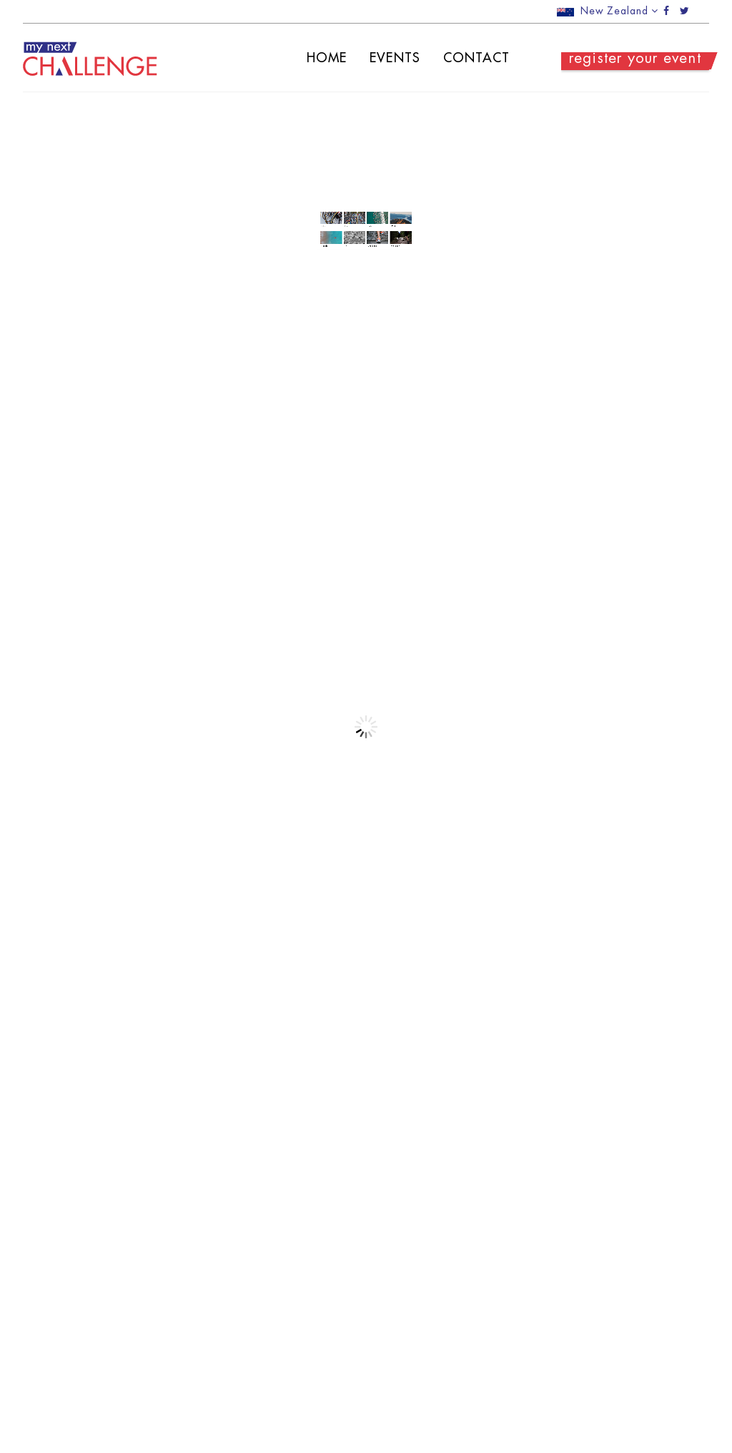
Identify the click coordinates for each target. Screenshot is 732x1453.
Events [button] (382, 58)
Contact (463, 58)
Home (313, 58)
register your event (622, 59)
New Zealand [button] (607, 11)
